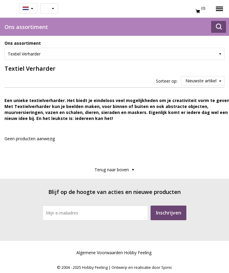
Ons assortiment (22, 43)
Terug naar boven (112, 169)
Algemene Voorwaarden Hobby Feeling (113, 252)
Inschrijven (168, 212)
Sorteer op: (166, 81)
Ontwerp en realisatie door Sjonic (142, 267)
